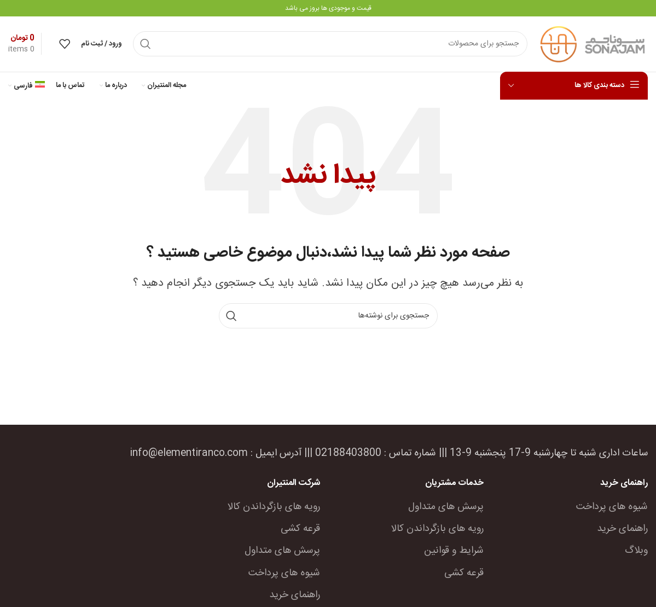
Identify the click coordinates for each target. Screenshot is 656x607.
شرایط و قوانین (454, 552)
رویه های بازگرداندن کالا (437, 530)
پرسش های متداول (446, 509)
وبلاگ (636, 552)
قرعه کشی (464, 575)
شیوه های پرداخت (612, 509)
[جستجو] (330, 44)
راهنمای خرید (622, 530)
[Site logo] (593, 45)
